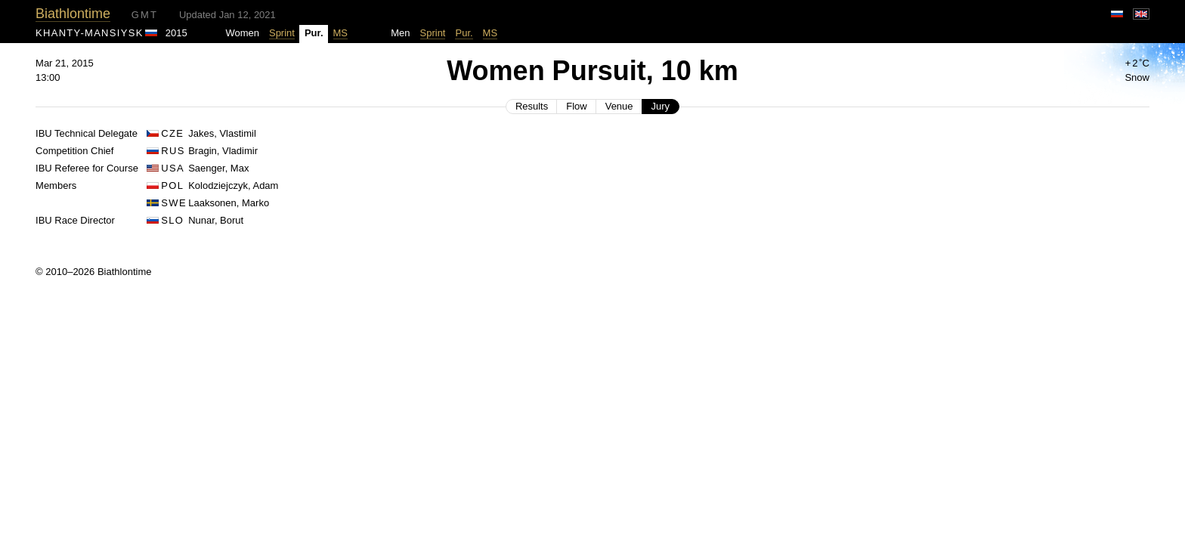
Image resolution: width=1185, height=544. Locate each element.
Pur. (463, 33)
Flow (576, 106)
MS (340, 33)
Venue (619, 106)
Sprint (282, 33)
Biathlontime (73, 13)
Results (531, 106)
